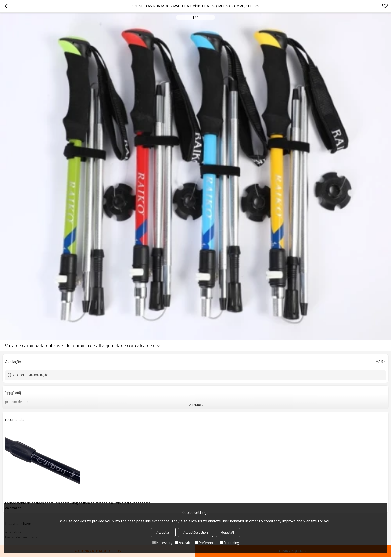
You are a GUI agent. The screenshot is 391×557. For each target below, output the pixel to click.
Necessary (162, 542)
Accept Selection (195, 532)
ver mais (196, 405)
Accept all (163, 532)
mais (379, 361)
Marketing (229, 542)
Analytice (183, 542)
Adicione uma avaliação (30, 375)
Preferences (206, 542)
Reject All (228, 532)
